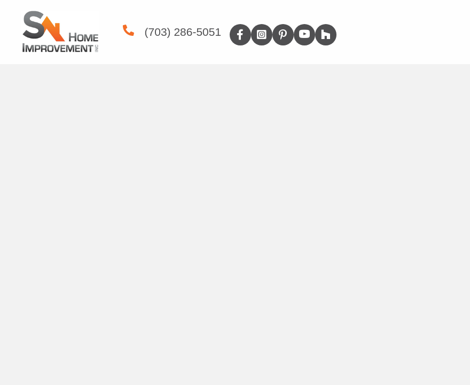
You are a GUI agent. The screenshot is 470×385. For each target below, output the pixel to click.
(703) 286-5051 (183, 32)
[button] (240, 34)
